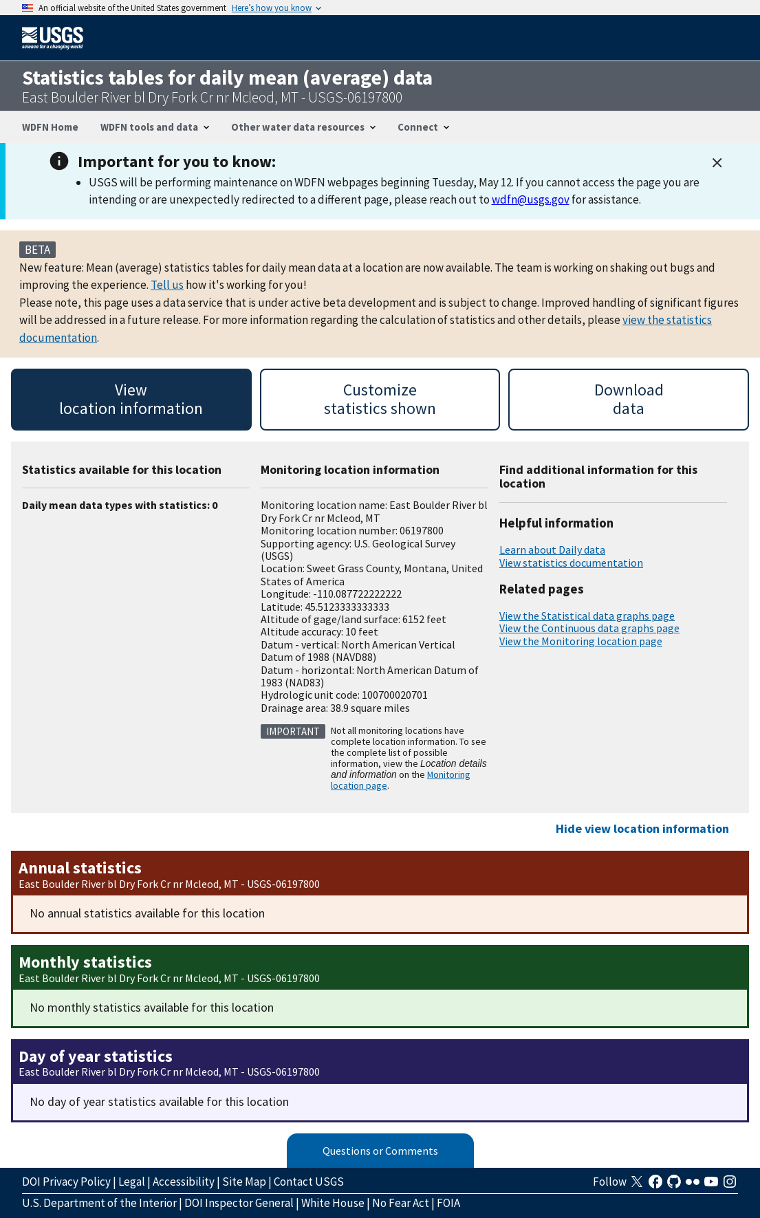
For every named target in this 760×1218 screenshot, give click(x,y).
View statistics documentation (571, 562)
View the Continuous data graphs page (589, 628)
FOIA (448, 1202)
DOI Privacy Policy (66, 1181)
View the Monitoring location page (580, 641)
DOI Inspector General (239, 1202)
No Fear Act (400, 1202)
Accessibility (184, 1181)
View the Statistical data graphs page (587, 615)
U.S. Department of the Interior (99, 1202)
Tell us (167, 284)
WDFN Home (50, 126)
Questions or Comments (380, 1150)
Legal (131, 1181)
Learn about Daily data (552, 549)
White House (333, 1202)
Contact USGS (309, 1181)
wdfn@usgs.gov (530, 199)
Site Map (244, 1181)
